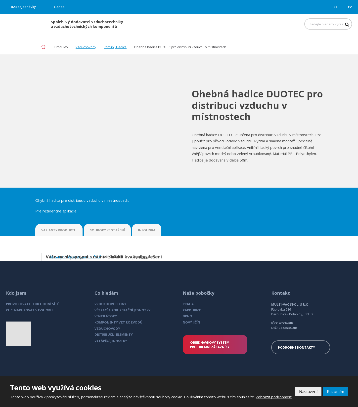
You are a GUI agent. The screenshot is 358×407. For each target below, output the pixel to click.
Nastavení (307, 389)
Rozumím (335, 389)
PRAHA (188, 304)
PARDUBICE (192, 310)
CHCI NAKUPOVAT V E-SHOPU (29, 310)
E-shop (59, 6)
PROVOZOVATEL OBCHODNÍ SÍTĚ (32, 304)
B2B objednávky (23, 6)
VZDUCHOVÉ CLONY (110, 304)
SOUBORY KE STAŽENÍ (107, 230)
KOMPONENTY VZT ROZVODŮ (118, 322)
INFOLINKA (146, 230)
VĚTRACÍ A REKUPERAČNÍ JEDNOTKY (122, 310)
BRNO (187, 316)
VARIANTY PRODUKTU (59, 230)
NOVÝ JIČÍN (191, 322)
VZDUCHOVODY (107, 328)
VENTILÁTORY (105, 316)
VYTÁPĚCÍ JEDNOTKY (110, 340)
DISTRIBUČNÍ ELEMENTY (113, 334)
